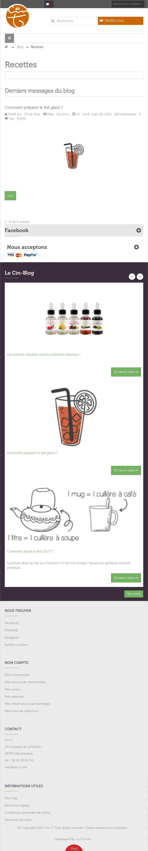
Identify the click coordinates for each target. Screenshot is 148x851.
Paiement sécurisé (18, 820)
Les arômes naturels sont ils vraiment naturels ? (43, 355)
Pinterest (11, 630)
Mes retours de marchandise (25, 682)
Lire (10, 196)
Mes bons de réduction (21, 711)
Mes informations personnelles (27, 704)
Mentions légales (17, 805)
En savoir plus (126, 372)
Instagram (12, 637)
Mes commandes (17, 675)
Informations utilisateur (128, 3)
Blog (20, 47)
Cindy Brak (32, 114)
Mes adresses (14, 696)
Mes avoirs (12, 689)
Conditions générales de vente (27, 813)
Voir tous (133, 594)
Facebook (12, 623)
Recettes (63, 114)
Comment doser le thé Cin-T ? (30, 551)
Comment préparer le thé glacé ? (33, 107)
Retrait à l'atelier (16, 645)
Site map (11, 798)
